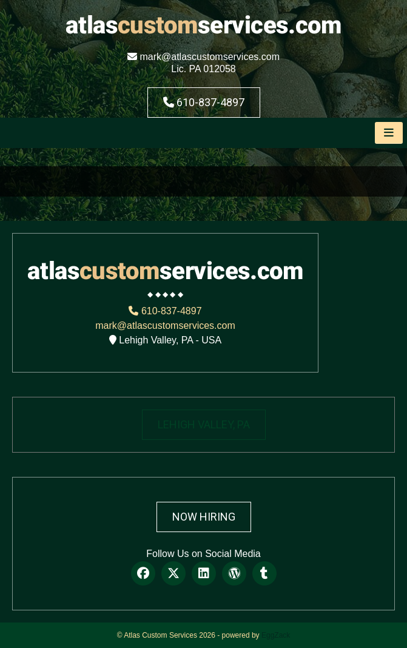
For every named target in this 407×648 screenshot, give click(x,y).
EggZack (275, 635)
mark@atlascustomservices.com (203, 57)
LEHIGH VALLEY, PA (204, 424)
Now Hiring (203, 516)
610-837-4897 (203, 102)
